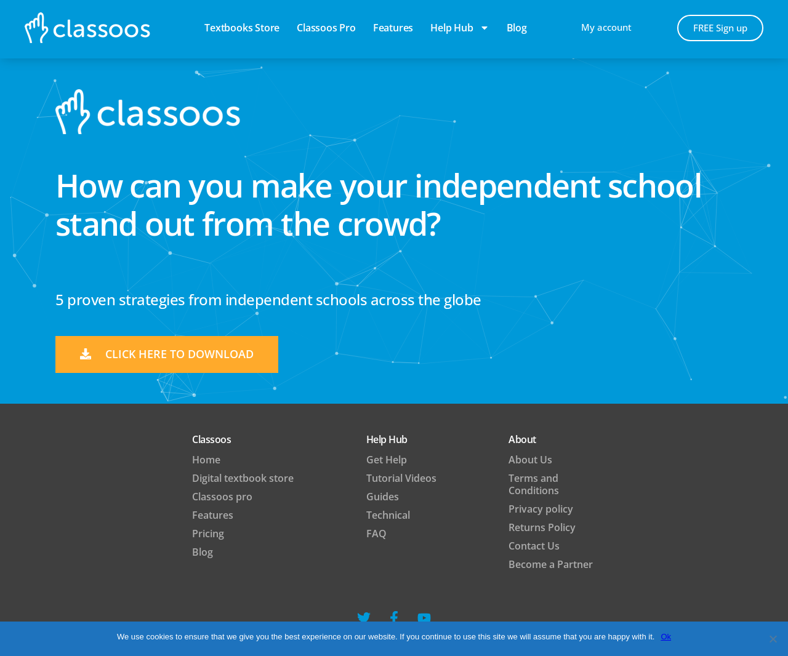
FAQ (376, 533)
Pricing (208, 533)
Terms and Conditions (534, 484)
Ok (666, 636)
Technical (388, 515)
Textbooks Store (241, 27)
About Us (530, 459)
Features (393, 27)
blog (517, 27)
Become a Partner (551, 564)
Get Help (386, 459)
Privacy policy (541, 509)
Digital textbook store (243, 478)
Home (206, 459)
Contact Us (534, 546)
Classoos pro (326, 27)
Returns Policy (542, 527)
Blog (202, 552)
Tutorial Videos (401, 478)
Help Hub (459, 28)
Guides (382, 496)
